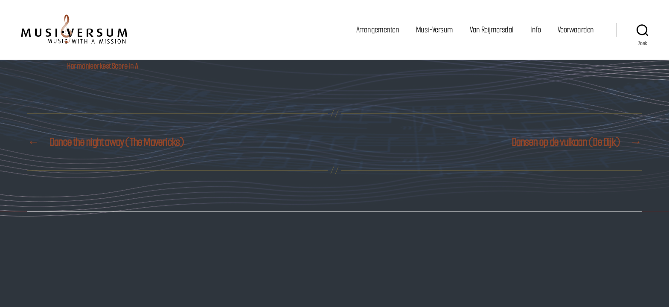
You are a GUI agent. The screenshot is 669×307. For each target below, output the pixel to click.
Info (535, 29)
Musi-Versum (434, 29)
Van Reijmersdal (491, 29)
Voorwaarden (575, 29)
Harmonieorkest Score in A (102, 66)
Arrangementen (377, 29)
